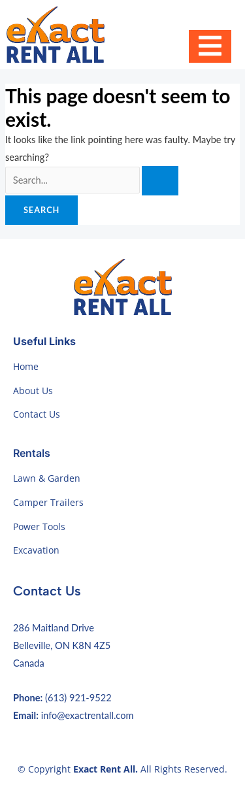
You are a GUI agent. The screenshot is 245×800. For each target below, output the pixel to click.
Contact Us (36, 414)
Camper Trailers (48, 502)
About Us (33, 390)
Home (26, 366)
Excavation (36, 550)
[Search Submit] (160, 180)
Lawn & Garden (46, 478)
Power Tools (39, 526)
